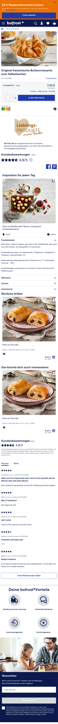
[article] (29, 203)
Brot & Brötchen (13, 29)
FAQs (8, 455)
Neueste (5, 463)
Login (18, 85)
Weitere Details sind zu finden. (36, 714)
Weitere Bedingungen (11, 10)
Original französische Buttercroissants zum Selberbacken (26, 72)
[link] (16, 23)
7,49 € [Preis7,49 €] (51, 85)
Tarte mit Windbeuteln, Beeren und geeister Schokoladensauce (21, 227)
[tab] (41, 23)
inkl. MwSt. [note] (48, 359)
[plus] (15, 98)
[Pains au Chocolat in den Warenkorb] (53, 357)
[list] (29, 617)
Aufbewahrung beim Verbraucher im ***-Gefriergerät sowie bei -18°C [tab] (27, 261)
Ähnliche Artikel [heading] (12, 293)
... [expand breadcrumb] (4, 29)
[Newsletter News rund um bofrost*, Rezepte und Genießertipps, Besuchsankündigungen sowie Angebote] (29, 697)
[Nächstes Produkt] (54, 298)
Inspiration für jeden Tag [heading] (18, 175)
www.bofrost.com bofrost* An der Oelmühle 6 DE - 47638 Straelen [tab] (28, 269)
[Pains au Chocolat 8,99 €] (29, 330)
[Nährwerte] (6, 108)
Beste (16, 463)
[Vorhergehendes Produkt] (3, 298)
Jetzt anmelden (29, 700)
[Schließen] (55, 2)
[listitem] (29, 207)
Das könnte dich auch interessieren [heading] (25, 367)
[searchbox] (35, 23)
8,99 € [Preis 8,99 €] (48, 357)
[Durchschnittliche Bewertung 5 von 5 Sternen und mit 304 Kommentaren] (30, 160)
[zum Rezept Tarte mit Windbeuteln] (29, 201)
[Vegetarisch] (55, 109)
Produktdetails (51, 78)
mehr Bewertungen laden (29, 575)
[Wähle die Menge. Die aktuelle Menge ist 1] (10, 98)
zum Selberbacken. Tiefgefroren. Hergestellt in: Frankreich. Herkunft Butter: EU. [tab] (28, 253)
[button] (4, 23)
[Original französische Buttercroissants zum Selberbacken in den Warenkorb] (36, 98)
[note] (29, 146)
